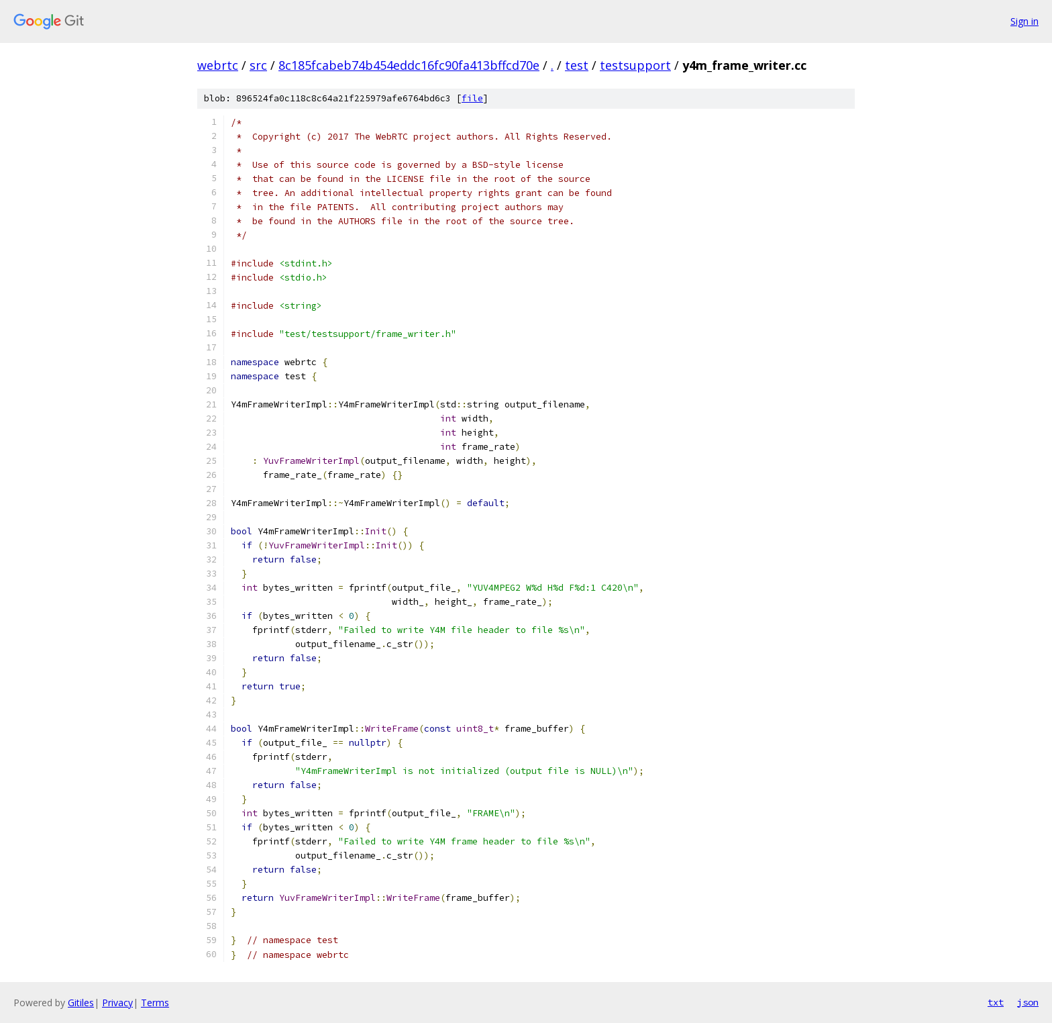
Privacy (117, 1002)
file (472, 98)
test (576, 65)
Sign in (1024, 21)
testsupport (635, 65)
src (258, 65)
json (1028, 1002)
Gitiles (81, 1002)
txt (996, 1002)
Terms (155, 1002)
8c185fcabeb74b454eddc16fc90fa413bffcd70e (408, 65)
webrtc (217, 65)
